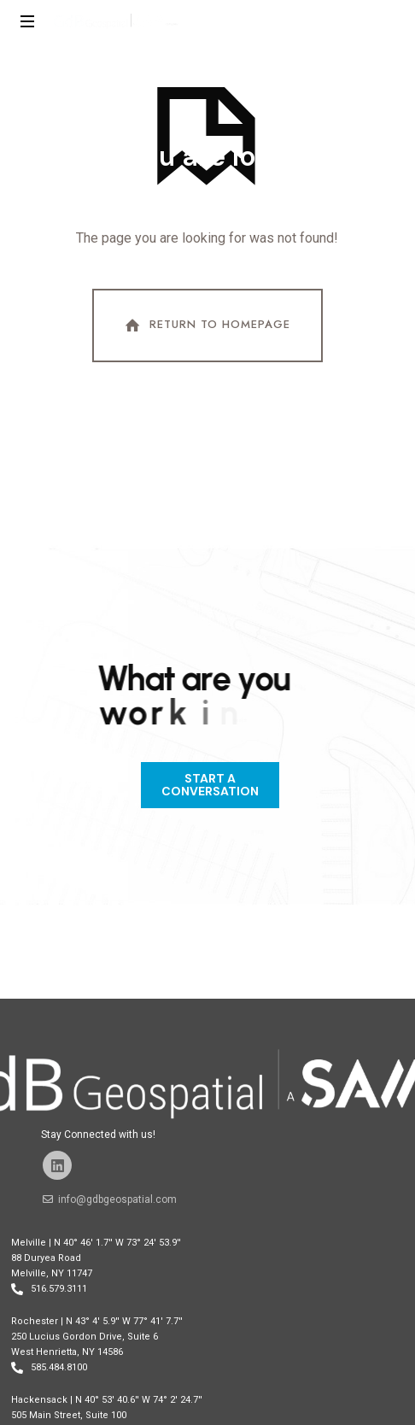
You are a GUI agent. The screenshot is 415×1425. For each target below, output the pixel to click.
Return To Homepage (205, 325)
